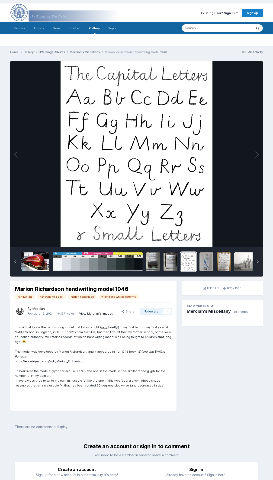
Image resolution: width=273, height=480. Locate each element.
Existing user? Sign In (219, 13)
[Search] (204, 28)
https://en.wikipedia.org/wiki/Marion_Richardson (49, 361)
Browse (19, 28)
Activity (39, 28)
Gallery (94, 30)
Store (56, 28)
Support (114, 28)
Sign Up (252, 13)
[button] (15, 262)
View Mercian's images (96, 313)
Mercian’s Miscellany (209, 311)
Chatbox (74, 28)
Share (128, 311)
